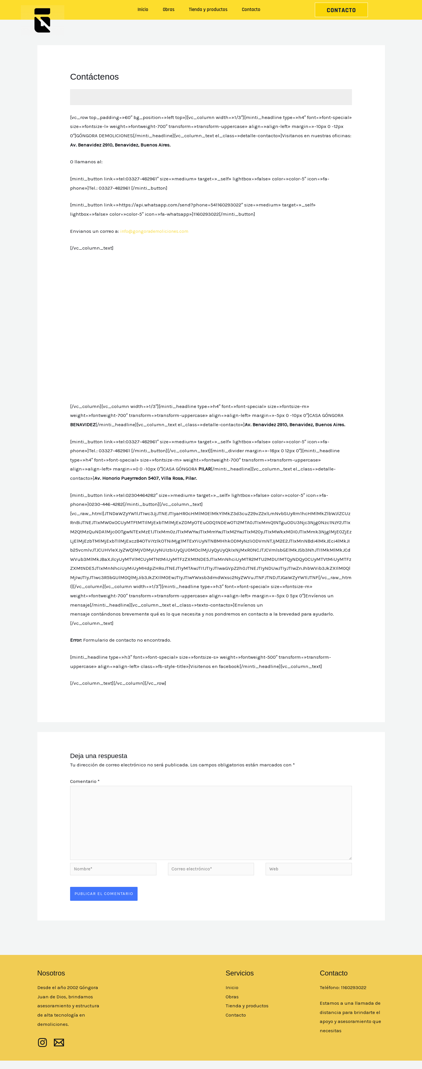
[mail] (59, 1051)
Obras (168, 9)
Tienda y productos (208, 9)
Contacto (251, 9)
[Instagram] (42, 1051)
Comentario (85, 781)
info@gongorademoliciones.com (157, 231)
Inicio (143, 9)
